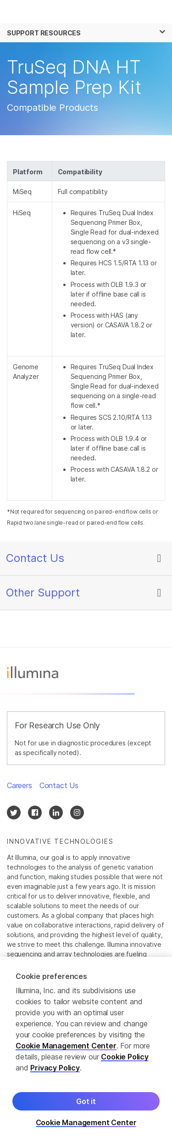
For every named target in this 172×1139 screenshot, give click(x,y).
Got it (86, 1104)
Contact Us (35, 558)
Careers (19, 785)
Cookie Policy (125, 1060)
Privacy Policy (55, 1071)
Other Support (43, 592)
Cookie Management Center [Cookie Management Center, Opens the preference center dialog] (86, 1126)
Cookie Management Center (66, 1048)
